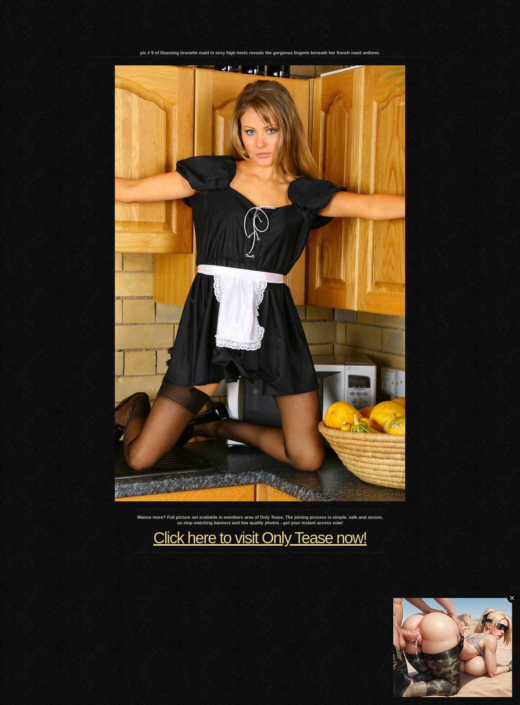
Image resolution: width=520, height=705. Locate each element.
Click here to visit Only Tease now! (259, 537)
